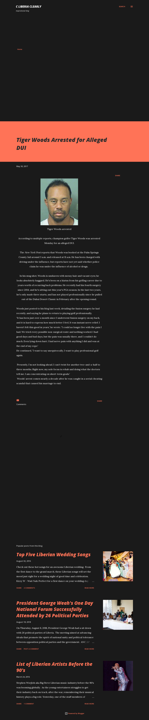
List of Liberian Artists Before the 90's (54, 667)
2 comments (29, 588)
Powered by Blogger (74, 713)
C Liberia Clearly (28, 6)
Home (19, 49)
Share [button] (117, 175)
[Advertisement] (74, 30)
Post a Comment (31, 649)
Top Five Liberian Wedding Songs (53, 554)
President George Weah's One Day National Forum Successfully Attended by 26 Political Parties (54, 609)
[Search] (122, 6)
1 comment (29, 704)
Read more (89, 588)
